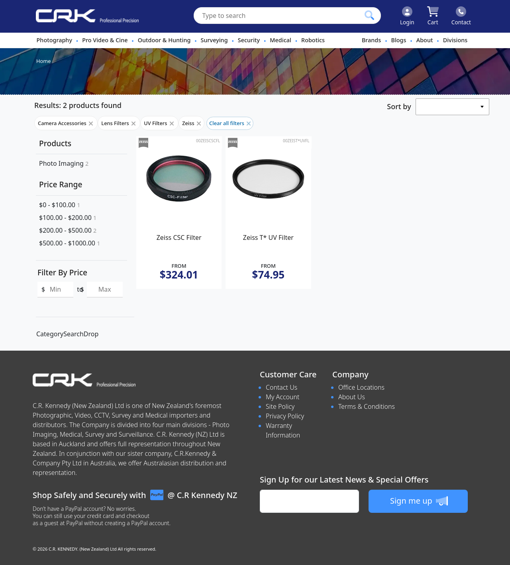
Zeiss (191, 123)
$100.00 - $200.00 (67, 217)
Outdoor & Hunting (164, 40)
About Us (351, 396)
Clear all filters (230, 123)
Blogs (398, 40)
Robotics (313, 40)
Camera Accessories (66, 123)
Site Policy (280, 406)
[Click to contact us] (461, 16)
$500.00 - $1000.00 (69, 243)
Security (249, 40)
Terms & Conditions (366, 406)
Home (43, 61)
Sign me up (419, 501)
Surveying (214, 40)
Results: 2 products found (78, 105)
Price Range (60, 184)
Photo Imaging (63, 163)
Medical (280, 40)
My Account (283, 396)
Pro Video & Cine (105, 40)
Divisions (455, 40)
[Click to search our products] (369, 15)
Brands (371, 40)
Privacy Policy (285, 416)
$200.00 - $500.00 (67, 230)
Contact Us (281, 387)
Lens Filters (119, 123)
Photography (54, 40)
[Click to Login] (407, 16)
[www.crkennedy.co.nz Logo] (84, 16)
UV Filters (159, 123)
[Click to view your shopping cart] (433, 16)
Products (55, 143)
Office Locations (361, 387)
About (424, 40)
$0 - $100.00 (59, 204)
